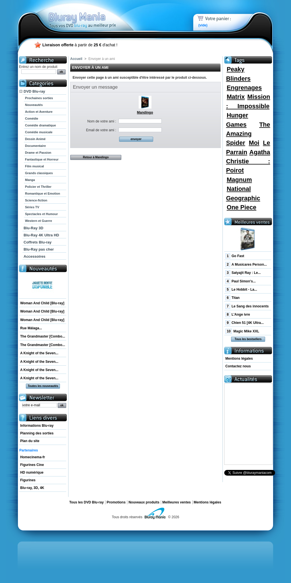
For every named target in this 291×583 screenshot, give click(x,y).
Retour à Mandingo (96, 157)
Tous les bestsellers (248, 339)
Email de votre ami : (101, 130)
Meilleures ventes (176, 502)
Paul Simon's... (240, 281)
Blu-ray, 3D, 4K (32, 488)
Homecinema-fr (32, 457)
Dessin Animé (35, 139)
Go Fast (234, 256)
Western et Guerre (38, 220)
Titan (232, 297)
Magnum (239, 179)
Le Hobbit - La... (241, 289)
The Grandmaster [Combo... (42, 336)
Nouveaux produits (143, 502)
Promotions (116, 502)
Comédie (31, 118)
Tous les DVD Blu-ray (86, 502)
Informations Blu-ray (36, 426)
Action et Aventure (39, 111)
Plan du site (29, 441)
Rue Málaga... (31, 328)
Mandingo (145, 112)
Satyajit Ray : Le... (243, 272)
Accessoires (34, 256)
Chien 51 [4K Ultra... (244, 322)
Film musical (34, 166)
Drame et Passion (38, 152)
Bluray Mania (93, 14)
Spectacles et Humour (41, 214)
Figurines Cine (32, 465)
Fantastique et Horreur (42, 159)
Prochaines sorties (39, 98)
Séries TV (32, 207)
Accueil (76, 59)
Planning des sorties (36, 433)
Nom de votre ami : (101, 121)
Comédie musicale (39, 132)
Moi (254, 142)
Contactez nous (238, 366)
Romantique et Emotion (42, 193)
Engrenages (244, 87)
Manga (30, 180)
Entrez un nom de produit (38, 67)
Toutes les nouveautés (43, 386)
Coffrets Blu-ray (37, 242)
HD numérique (31, 472)
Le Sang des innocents (247, 306)
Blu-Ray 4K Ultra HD (41, 235)
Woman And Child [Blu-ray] (42, 303)
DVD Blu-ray (34, 91)
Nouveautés (34, 105)
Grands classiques (39, 173)
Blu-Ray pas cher (39, 249)
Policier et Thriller (38, 186)
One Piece (241, 207)
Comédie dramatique (40, 125)
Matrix (236, 96)
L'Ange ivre (237, 314)
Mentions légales (239, 359)
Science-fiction (36, 200)
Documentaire (35, 145)
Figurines (28, 480)
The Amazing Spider (248, 134)
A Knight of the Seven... (39, 353)
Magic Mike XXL (242, 331)
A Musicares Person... (246, 264)
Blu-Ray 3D (33, 228)
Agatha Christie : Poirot (248, 161)
